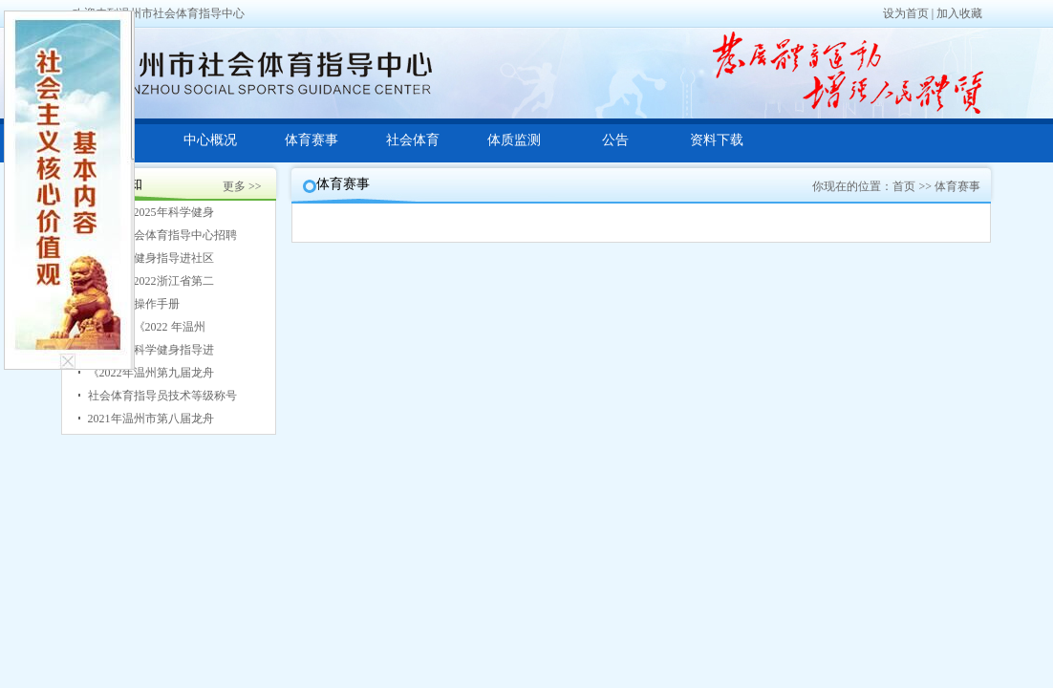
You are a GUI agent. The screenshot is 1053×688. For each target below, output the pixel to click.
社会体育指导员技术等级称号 (162, 395)
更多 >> (242, 186)
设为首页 (906, 13)
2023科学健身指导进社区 (151, 258)
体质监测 (514, 140)
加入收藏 (959, 13)
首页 (903, 186)
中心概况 (210, 140)
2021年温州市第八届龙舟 (151, 418)
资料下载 (716, 140)
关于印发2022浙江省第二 (151, 281)
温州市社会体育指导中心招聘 (162, 235)
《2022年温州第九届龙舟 (151, 372)
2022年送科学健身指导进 (151, 349)
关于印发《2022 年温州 (146, 326)
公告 (615, 140)
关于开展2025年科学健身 (151, 212)
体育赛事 (311, 140)
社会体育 (413, 140)
